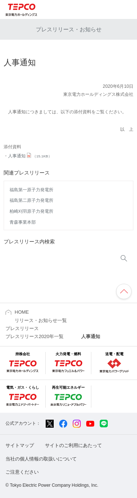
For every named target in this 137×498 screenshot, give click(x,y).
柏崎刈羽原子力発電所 (31, 211)
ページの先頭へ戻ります (124, 291)
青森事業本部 (22, 222)
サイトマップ (19, 445)
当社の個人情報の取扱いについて (41, 459)
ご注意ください (22, 472)
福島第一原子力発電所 (31, 189)
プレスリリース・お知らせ (69, 29)
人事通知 (30, 155)
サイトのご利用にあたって (73, 445)
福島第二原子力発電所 (31, 200)
